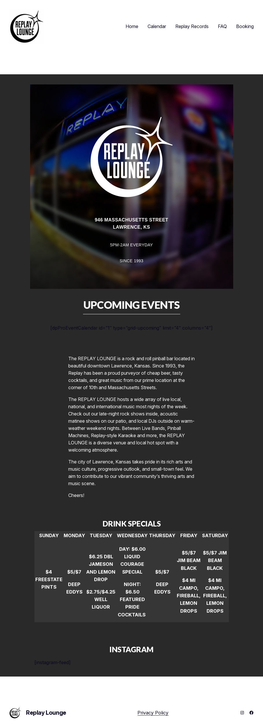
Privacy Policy (152, 713)
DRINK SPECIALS (131, 523)
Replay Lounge (46, 712)
